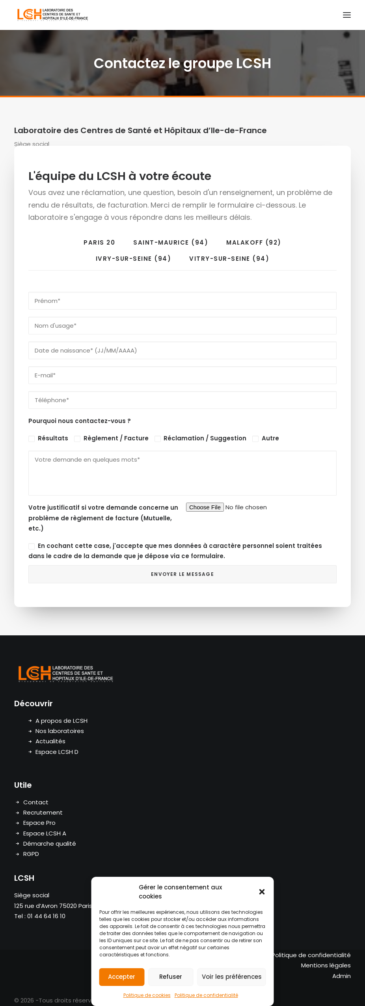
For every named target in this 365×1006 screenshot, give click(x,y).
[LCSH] (52, 15)
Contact (35, 802)
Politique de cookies (147, 995)
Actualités (50, 741)
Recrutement (43, 812)
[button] (262, 892)
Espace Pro (39, 823)
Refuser (170, 977)
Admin (341, 976)
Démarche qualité (49, 843)
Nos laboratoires (59, 731)
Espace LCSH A (44, 833)
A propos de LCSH (61, 720)
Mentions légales (326, 965)
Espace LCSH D (56, 752)
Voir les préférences (232, 977)
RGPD (31, 854)
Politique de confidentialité (206, 995)
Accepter (121, 977)
